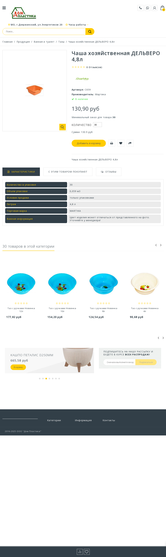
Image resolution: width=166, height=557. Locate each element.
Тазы (61, 41)
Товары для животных (54, 494)
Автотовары (54, 426)
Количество (81, 125)
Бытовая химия (56, 430)
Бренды (79, 426)
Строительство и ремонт (57, 487)
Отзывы (110, 171)
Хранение (53, 522)
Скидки (79, 430)
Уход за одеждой (57, 513)
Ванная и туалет (44, 41)
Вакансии (80, 487)
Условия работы (84, 455)
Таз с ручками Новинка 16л (21, 310)
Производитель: (83, 94)
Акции (78, 464)
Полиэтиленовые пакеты (57, 454)
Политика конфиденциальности (88, 481)
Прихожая (53, 475)
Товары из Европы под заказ (58, 502)
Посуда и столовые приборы (58, 462)
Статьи (79, 469)
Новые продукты (85, 435)
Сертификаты (83, 474)
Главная (7, 41)
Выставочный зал (85, 491)
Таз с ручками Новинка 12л (62, 310)
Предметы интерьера (53, 470)
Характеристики (23, 171)
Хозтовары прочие (58, 518)
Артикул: (78, 89)
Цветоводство (55, 527)
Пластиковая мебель (54, 447)
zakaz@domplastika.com (117, 439)
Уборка (51, 508)
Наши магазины (84, 440)
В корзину (18, 367)
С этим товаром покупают (67, 171)
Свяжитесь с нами (85, 445)
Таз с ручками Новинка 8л (145, 310)
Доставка (80, 450)
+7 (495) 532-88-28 (113, 444)
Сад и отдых (54, 480)
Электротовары (56, 532)
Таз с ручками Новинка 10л (103, 310)
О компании (82, 460)
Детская (52, 440)
